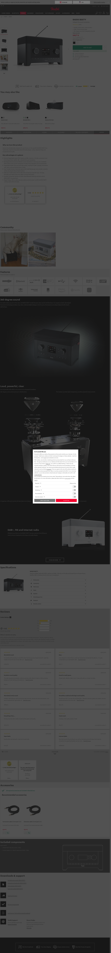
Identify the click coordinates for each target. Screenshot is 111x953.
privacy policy (68, 478)
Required (37, 483)
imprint (36, 480)
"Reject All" (48, 463)
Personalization (38, 493)
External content (39, 496)
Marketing (37, 490)
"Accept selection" (38, 474)
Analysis (37, 486)
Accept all (66, 500)
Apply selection (44, 500)
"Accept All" (49, 469)
